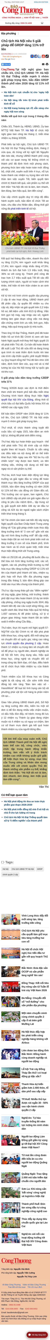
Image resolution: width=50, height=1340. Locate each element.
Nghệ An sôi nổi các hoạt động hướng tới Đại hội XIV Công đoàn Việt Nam (34, 1239)
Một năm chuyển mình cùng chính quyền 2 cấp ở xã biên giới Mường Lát (34, 1018)
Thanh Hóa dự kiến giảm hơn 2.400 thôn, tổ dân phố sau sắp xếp (35, 1088)
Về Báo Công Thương (11, 1285)
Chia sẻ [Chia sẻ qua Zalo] (6, 64)
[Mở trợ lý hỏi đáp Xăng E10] (37, 1335)
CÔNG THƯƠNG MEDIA (11, 18)
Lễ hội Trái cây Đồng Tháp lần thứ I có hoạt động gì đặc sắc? (34, 1073)
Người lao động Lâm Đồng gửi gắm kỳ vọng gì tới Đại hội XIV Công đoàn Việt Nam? (34, 1142)
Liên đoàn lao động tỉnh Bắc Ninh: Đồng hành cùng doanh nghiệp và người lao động (35, 1056)
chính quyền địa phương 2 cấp (23, 643)
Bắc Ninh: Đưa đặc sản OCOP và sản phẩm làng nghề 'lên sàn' (35, 972)
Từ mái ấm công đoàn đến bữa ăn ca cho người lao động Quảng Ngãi (34, 1160)
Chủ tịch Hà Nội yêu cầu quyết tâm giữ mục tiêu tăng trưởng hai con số (35, 936)
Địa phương (8, 33)
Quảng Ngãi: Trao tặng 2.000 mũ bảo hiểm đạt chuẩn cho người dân (34, 1177)
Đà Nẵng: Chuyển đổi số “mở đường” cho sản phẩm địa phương (34, 1002)
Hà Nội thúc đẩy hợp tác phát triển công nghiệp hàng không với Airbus (35, 1037)
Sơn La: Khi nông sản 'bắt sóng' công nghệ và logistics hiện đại (34, 1193)
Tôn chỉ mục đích (35, 1287)
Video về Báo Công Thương (34, 1285)
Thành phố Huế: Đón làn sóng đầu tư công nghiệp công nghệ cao (34, 1208)
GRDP (39, 869)
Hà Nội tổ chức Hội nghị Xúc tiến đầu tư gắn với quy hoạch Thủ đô (35, 955)
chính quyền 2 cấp (10, 875)
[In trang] (47, 64)
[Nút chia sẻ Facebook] (22, 64)
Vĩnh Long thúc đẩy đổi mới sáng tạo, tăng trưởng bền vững (35, 919)
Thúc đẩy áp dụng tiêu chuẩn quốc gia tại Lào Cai (35, 1223)
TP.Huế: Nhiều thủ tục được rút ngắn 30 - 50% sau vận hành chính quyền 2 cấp (35, 1104)
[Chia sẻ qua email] (43, 64)
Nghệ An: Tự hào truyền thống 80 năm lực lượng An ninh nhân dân (35, 1123)
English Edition (41, 2)
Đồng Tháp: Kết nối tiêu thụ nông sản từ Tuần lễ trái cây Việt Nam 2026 (35, 987)
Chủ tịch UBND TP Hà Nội (23, 869)
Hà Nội (30, 130)
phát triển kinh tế (20, 208)
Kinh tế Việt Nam (31, 18)
